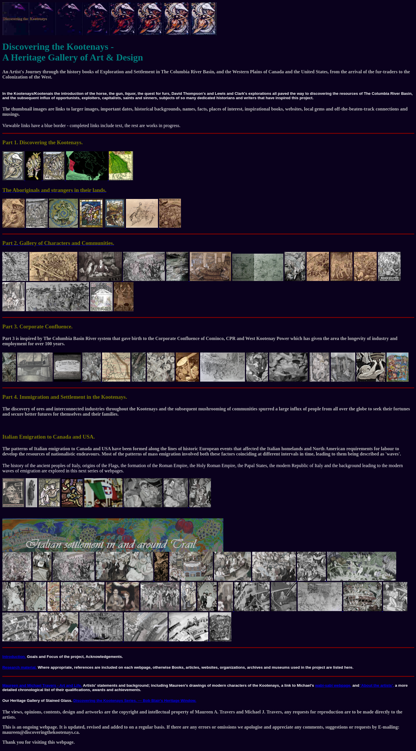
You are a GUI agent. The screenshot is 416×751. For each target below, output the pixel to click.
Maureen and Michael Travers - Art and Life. (42, 685)
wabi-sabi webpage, (333, 685)
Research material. (19, 667)
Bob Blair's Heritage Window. (169, 700)
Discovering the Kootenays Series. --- (108, 700)
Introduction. (14, 656)
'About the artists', (376, 685)
